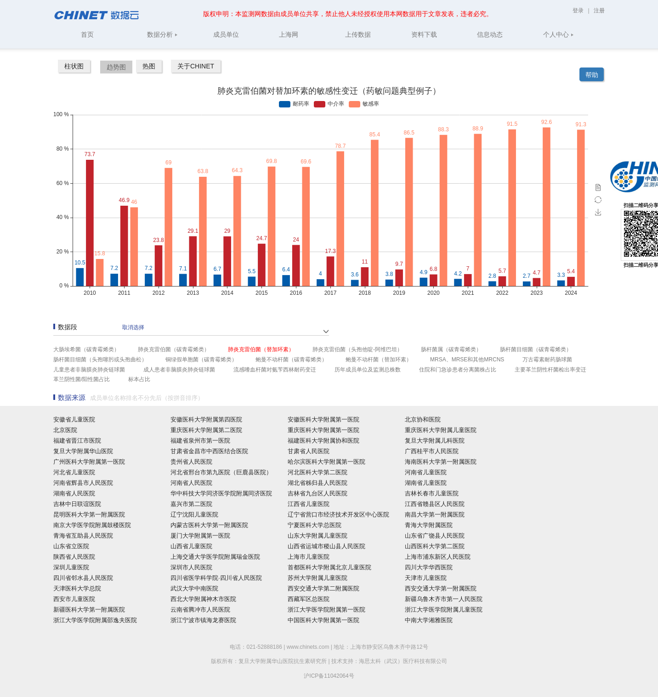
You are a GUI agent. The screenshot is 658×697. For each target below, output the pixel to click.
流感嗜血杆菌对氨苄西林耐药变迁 (274, 369)
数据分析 (162, 34)
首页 (87, 34)
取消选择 (133, 328)
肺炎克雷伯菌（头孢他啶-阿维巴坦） (357, 349)
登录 (579, 10)
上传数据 (358, 34)
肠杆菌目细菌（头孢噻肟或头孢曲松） (100, 359)
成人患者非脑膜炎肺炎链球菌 (179, 369)
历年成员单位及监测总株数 (368, 369)
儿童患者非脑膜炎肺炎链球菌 (89, 369)
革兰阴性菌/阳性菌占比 (81, 379)
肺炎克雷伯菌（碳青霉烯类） (174, 349)
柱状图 (74, 66)
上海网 (288, 34)
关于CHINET (195, 66)
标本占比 (139, 379)
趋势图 (116, 67)
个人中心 (558, 34)
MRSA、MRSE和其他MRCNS (467, 359)
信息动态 (490, 34)
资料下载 (424, 34)
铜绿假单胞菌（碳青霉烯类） (201, 359)
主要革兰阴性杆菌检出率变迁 (550, 369)
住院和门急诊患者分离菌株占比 (457, 369)
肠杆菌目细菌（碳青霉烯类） (536, 349)
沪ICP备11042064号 (329, 676)
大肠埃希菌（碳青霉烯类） (86, 349)
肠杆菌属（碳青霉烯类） (451, 349)
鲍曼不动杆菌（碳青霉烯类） (291, 359)
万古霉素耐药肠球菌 (547, 359)
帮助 (591, 75)
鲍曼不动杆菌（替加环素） (379, 359)
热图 (148, 66)
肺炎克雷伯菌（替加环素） (261, 349)
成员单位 (226, 34)
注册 (599, 10)
